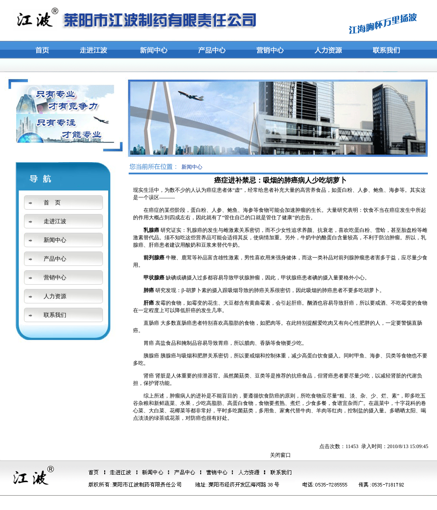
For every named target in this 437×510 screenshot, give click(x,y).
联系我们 (55, 315)
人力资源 (55, 296)
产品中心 (55, 258)
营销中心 (55, 277)
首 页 (52, 202)
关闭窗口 (280, 455)
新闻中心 (55, 240)
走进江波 (55, 221)
